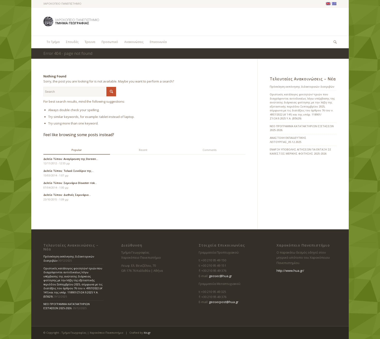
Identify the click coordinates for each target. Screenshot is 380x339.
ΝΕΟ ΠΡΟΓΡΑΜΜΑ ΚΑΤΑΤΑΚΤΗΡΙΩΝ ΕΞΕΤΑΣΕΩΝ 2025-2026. (66, 306)
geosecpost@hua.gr (223, 302)
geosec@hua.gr (220, 276)
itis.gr (147, 332)
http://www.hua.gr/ (290, 270)
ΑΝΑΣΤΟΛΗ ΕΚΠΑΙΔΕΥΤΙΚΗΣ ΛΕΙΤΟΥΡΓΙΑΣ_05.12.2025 (288, 140)
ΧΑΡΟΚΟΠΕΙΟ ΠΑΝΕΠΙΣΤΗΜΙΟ (62, 3)
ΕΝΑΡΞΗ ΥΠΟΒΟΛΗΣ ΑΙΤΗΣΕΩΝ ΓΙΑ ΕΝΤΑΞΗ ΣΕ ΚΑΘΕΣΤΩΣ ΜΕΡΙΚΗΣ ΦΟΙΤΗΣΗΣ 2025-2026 (300, 151)
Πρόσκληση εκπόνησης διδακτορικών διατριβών (302, 86)
